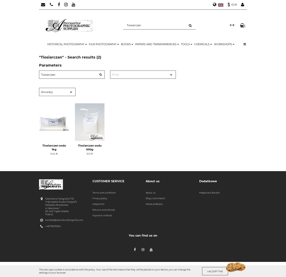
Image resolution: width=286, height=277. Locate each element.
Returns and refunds (103, 209)
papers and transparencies (157, 44)
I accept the (215, 271)
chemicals (203, 44)
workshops (224, 44)
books (127, 44)
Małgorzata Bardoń (209, 192)
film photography (104, 44)
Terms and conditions (104, 192)
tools (186, 44)
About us (150, 192)
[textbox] (139, 75)
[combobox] (143, 75)
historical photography (67, 44)
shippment (98, 204)
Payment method (102, 215)
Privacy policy (99, 198)
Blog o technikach (155, 198)
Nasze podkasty (154, 204)
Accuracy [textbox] (47, 92)
